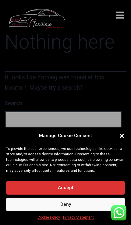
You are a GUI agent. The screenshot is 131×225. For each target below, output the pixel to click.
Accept (65, 187)
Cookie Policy (48, 217)
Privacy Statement (78, 217)
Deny (65, 204)
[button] (122, 136)
